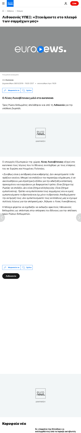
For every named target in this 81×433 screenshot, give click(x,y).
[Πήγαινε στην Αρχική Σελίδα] (10, 3)
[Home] (3, 11)
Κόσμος (20, 11)
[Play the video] (40, 49)
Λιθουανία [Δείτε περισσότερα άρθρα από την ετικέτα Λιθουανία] (11, 276)
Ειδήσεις (10, 11)
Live (74, 3)
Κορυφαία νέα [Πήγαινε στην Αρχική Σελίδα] (14, 424)
